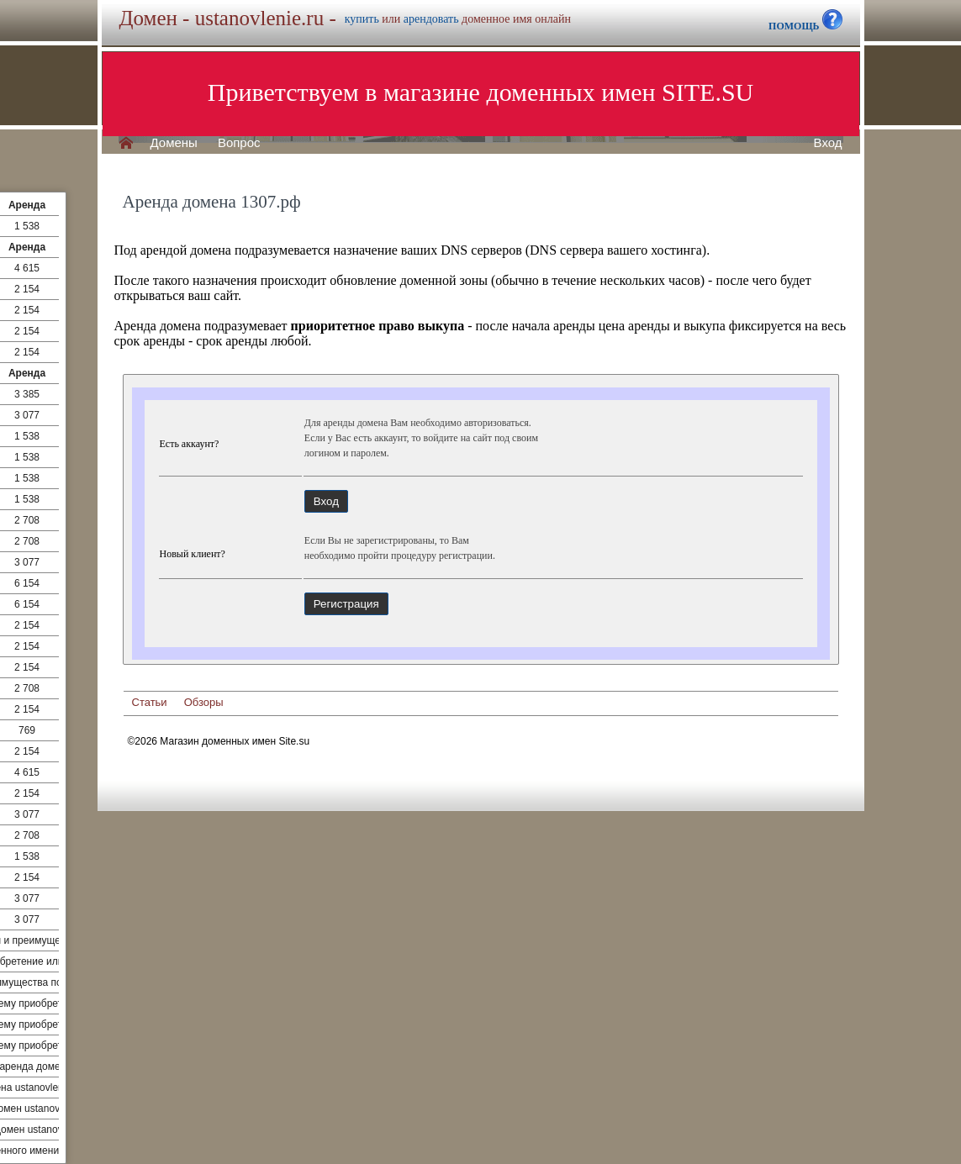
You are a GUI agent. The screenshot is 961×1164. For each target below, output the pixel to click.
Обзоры (204, 702)
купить (362, 19)
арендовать (431, 19)
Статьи (149, 702)
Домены (174, 143)
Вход (828, 143)
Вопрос (239, 143)
